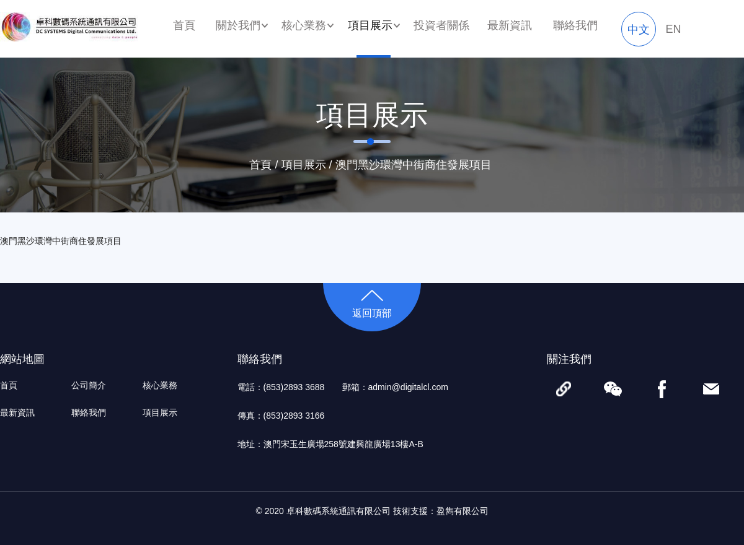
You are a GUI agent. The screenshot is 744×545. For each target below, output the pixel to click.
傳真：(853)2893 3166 (281, 416)
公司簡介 (88, 385)
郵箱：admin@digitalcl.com (395, 387)
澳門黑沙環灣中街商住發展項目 (413, 165)
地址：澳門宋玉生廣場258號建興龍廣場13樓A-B (330, 444)
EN (673, 29)
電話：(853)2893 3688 (281, 387)
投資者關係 (441, 26)
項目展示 (303, 165)
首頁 (184, 26)
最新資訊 (509, 26)
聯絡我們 (575, 26)
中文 (638, 30)
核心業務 (160, 385)
